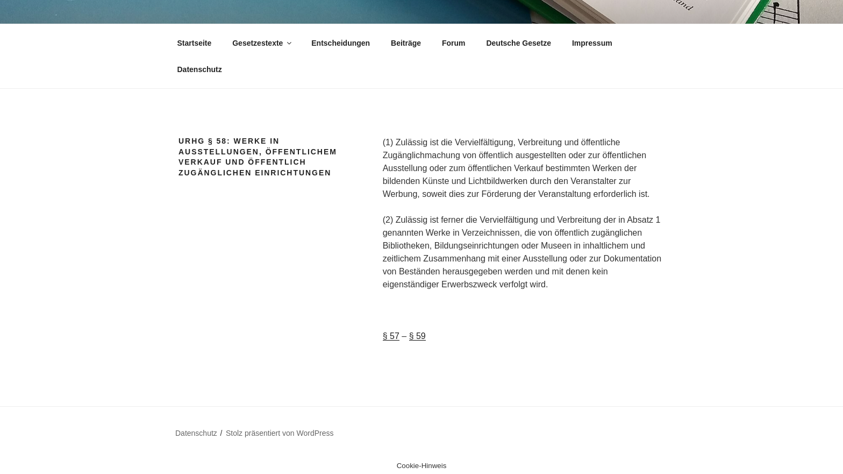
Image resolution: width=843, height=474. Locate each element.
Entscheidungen (340, 43)
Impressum (592, 43)
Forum (454, 43)
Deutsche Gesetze (518, 43)
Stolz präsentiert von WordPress (280, 433)
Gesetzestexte (262, 43)
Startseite (194, 43)
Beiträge (406, 43)
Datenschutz (199, 69)
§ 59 (417, 336)
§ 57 (391, 336)
